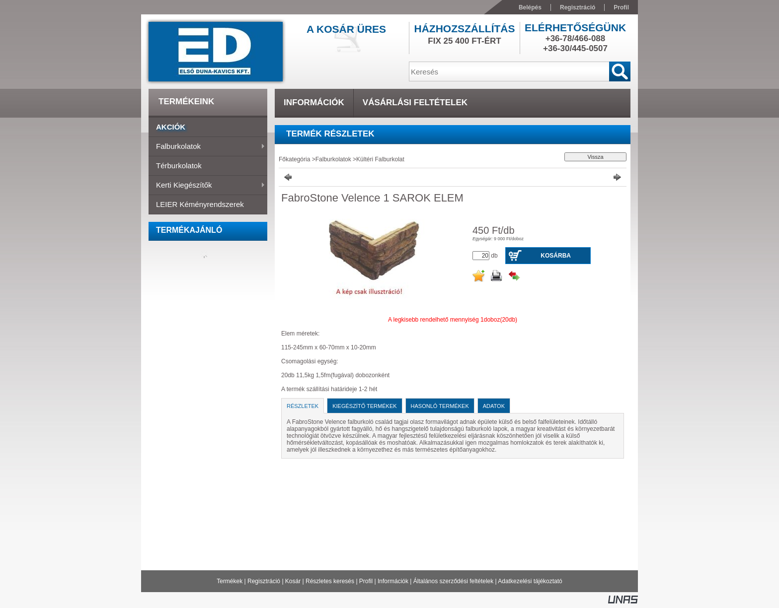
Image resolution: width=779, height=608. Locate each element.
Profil (366, 581)
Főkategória (294, 159)
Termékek (229, 581)
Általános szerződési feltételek (453, 581)
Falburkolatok (207, 147)
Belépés (530, 7)
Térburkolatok (179, 165)
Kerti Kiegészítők (207, 186)
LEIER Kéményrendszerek (200, 204)
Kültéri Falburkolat (380, 159)
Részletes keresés (330, 581)
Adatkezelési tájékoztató (530, 581)
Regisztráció (263, 581)
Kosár (293, 581)
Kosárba (556, 255)
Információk (393, 581)
